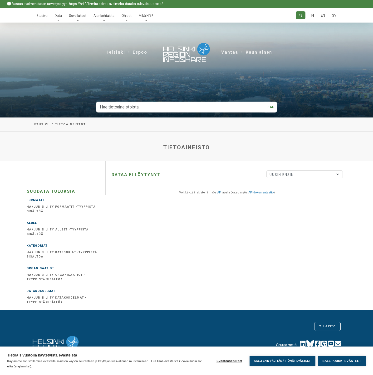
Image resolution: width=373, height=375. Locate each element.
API (219, 192)
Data (58, 16)
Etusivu (42, 16)
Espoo (140, 52)
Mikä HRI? (146, 16)
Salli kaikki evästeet (342, 361)
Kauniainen (259, 52)
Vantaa (229, 52)
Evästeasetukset (229, 361)
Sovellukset (77, 16)
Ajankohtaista (103, 16)
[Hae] (300, 15)
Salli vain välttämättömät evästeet (282, 360)
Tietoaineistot (70, 124)
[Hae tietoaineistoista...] (180, 107)
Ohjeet (127, 16)
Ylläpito (327, 326)
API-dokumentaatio (261, 192)
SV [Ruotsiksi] (334, 15)
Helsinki (115, 52)
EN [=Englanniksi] (323, 15)
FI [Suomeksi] (312, 15)
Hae (270, 107)
